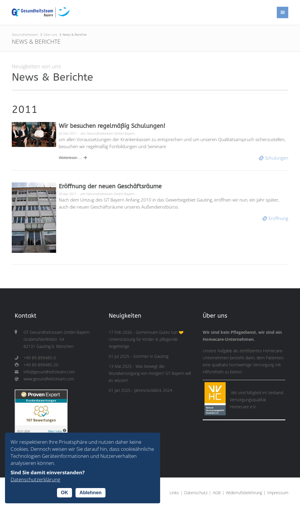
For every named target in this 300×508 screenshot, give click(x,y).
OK (64, 492)
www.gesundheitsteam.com (49, 379)
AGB (217, 492)
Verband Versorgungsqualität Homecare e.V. (256, 399)
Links (174, 492)
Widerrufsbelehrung (244, 492)
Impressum (277, 492)
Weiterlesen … (70, 158)
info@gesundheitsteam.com (49, 372)
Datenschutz (195, 492)
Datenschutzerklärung (35, 479)
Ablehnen (90, 492)
